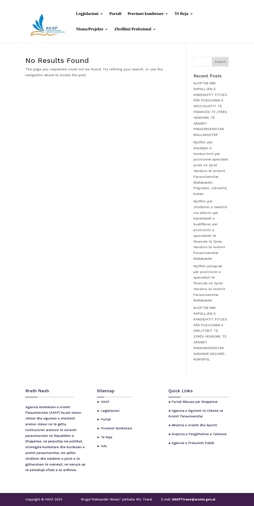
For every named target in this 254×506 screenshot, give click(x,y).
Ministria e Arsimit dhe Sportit (194, 425)
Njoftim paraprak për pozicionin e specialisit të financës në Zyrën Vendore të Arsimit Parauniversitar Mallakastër (209, 283)
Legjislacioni (87, 14)
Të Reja (181, 14)
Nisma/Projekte (89, 29)
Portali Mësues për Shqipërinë (195, 402)
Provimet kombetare (146, 14)
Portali (115, 14)
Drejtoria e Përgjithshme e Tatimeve (199, 434)
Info (103, 446)
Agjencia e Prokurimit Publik (193, 443)
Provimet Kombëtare (116, 428)
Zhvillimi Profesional (132, 29)
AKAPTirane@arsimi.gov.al (193, 499)
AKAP (105, 402)
